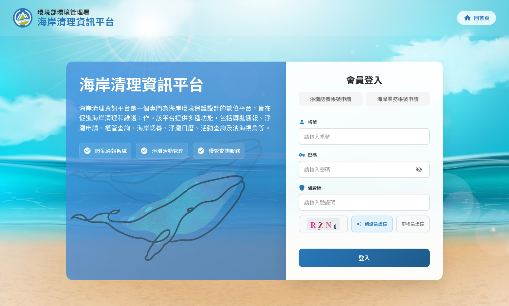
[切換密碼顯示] (419, 169)
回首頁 (477, 18)
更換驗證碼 (413, 224)
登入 (364, 257)
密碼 (308, 154)
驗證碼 (310, 187)
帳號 (308, 122)
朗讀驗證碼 (372, 224)
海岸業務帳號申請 (397, 99)
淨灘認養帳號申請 (330, 99)
